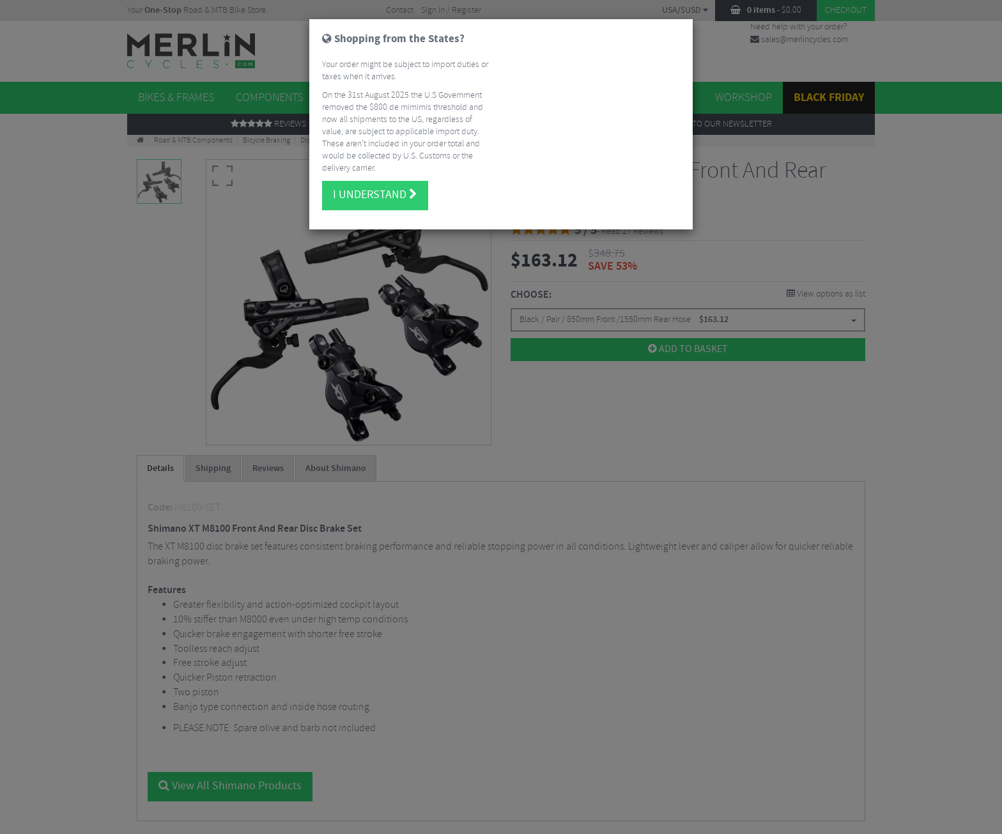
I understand (375, 189)
